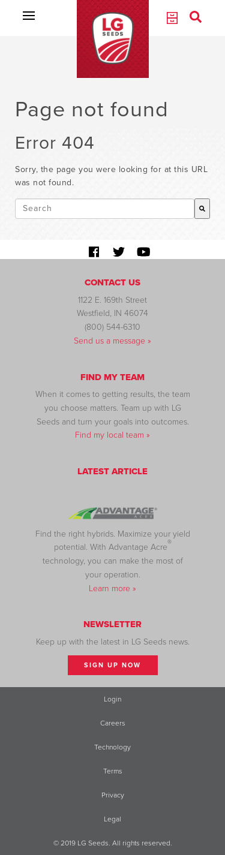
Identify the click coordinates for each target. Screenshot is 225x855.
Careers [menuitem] (112, 723)
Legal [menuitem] (112, 819)
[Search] (202, 208)
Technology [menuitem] (112, 747)
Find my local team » (112, 435)
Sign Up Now (112, 665)
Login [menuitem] (112, 699)
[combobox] (104, 208)
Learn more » (112, 588)
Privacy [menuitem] (112, 795)
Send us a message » (112, 341)
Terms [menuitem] (112, 771)
